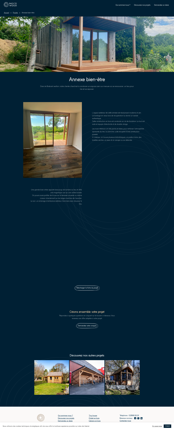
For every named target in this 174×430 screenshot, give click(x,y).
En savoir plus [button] (157, 426)
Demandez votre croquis (87, 326)
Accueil (6, 13)
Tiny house (93, 415)
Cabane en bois (95, 421)
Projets (15, 13)
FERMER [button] (167, 426)
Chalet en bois (94, 418)
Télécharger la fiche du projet (87, 288)
